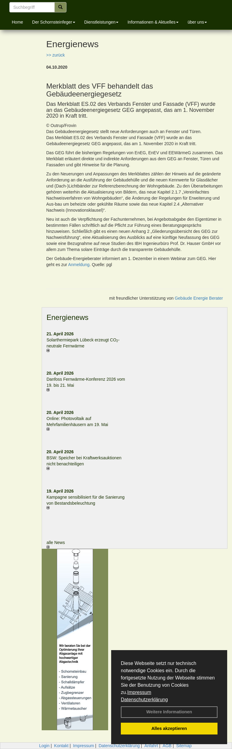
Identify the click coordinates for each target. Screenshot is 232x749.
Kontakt (61, 745)
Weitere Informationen (169, 711)
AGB (167, 745)
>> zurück (55, 55)
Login (44, 745)
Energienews (68, 317)
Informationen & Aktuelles (153, 22)
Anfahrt (151, 745)
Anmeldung (78, 264)
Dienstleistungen (101, 22)
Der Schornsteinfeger (53, 22)
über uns (197, 22)
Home (17, 22)
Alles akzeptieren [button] (169, 728)
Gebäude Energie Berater (199, 298)
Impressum (139, 692)
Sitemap (184, 745)
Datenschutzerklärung (144, 699)
